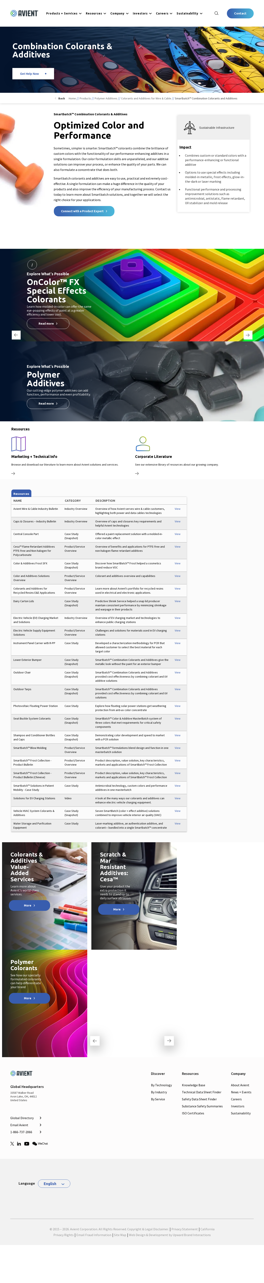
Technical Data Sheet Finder (201, 1092)
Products (85, 98)
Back (61, 98)
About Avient (240, 1085)
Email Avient (19, 1125)
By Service (158, 1099)
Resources (94, 13)
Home (72, 98)
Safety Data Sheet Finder (199, 1099)
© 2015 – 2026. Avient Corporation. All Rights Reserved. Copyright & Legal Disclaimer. (109, 1229)
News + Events (241, 1092)
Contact (240, 13)
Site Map (120, 1235)
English (50, 1184)
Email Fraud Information (93, 1235)
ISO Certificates (193, 1113)
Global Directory (22, 1118)
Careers (162, 13)
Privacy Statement (184, 1229)
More (27, 905)
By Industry (159, 1092)
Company (117, 13)
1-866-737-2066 (21, 1132)
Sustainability (187, 13)
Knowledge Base (193, 1085)
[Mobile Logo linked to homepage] (25, 1074)
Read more (46, 323)
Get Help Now (29, 73)
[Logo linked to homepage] (24, 13)
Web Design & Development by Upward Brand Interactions (170, 1235)
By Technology (161, 1085)
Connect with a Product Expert (82, 211)
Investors (140, 13)
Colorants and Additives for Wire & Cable (146, 98)
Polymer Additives (106, 98)
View (177, 509)
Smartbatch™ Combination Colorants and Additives (206, 98)
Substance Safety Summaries (202, 1106)
